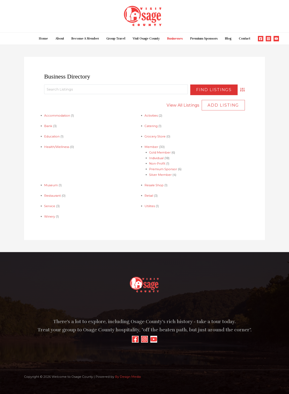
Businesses (173, 38)
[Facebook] (254, 38)
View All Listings (183, 105)
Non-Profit (157, 163)
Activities (151, 115)
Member (151, 147)
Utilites (149, 206)
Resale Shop (154, 185)
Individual (156, 158)
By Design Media (128, 377)
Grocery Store (155, 136)
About (63, 38)
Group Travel (117, 38)
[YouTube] (270, 38)
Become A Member (88, 38)
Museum (51, 185)
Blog (224, 38)
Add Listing (223, 105)
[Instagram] (262, 38)
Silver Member (160, 175)
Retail (148, 196)
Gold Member (160, 152)
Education (52, 136)
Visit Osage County (146, 38)
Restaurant (52, 196)
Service (49, 206)
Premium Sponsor (163, 169)
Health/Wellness (56, 147)
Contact (239, 38)
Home (48, 38)
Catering (151, 126)
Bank (48, 126)
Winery (49, 216)
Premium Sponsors (201, 38)
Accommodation (57, 115)
